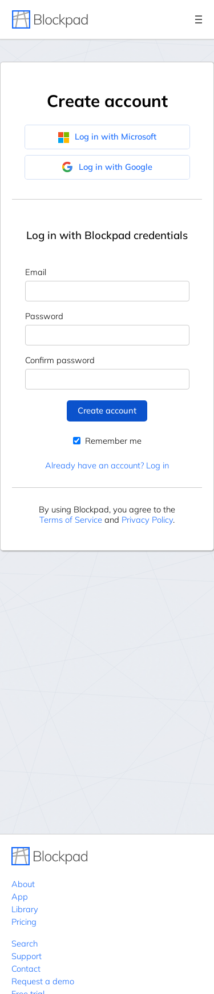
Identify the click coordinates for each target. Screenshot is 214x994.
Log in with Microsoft (107, 136)
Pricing (24, 921)
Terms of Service (70, 519)
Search (24, 943)
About (23, 883)
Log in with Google (107, 167)
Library (24, 909)
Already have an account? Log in (107, 465)
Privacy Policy (147, 519)
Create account (107, 410)
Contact (26, 968)
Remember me (107, 440)
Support (26, 956)
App (19, 896)
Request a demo (42, 981)
